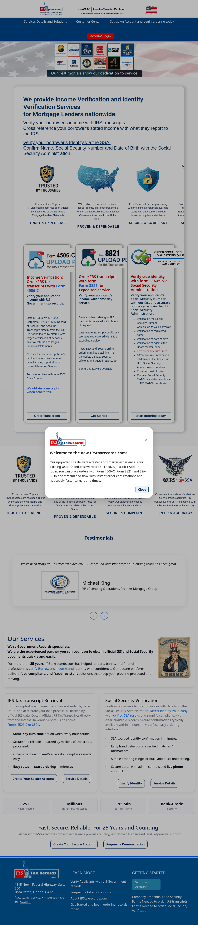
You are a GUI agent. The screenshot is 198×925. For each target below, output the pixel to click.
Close (142, 489)
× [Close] (146, 440)
